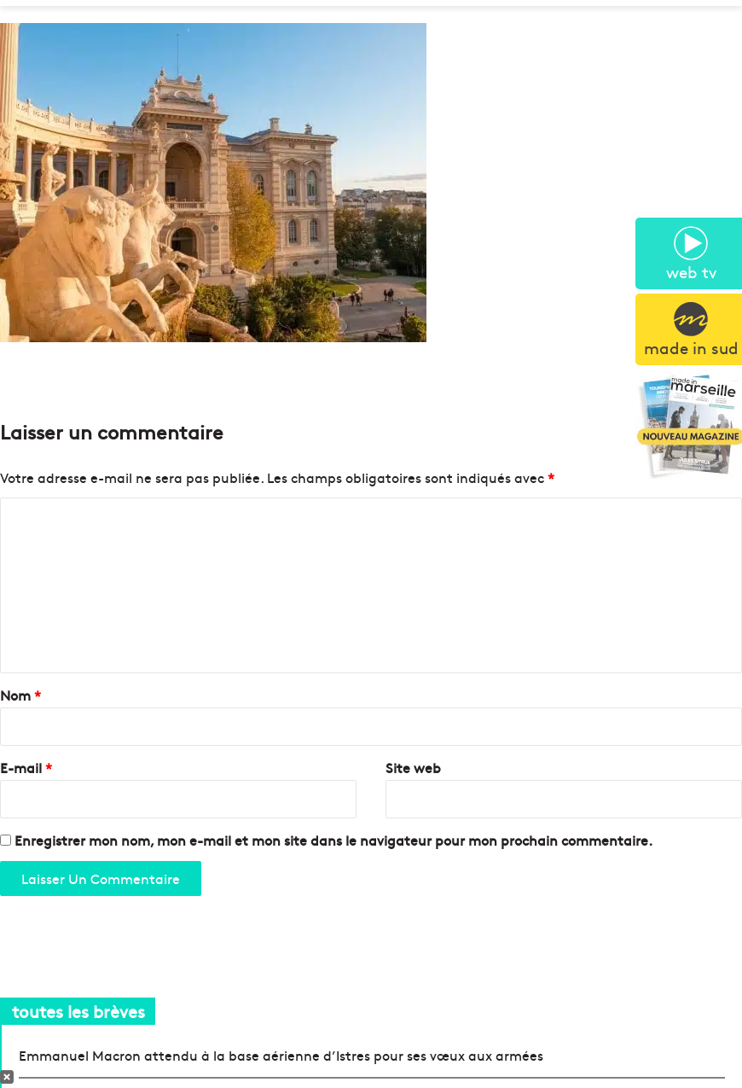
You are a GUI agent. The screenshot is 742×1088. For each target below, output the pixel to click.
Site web (413, 767)
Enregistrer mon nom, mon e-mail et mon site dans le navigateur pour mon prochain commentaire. (333, 839)
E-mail (26, 767)
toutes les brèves (78, 1010)
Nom (20, 694)
